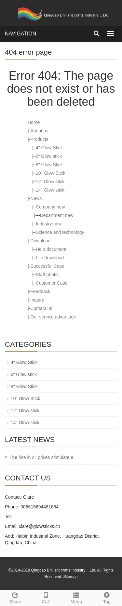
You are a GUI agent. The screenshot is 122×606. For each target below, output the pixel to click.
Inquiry (37, 300)
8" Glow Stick (49, 164)
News (36, 198)
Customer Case (51, 283)
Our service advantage (53, 316)
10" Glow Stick (50, 173)
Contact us (41, 308)
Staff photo (47, 274)
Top (106, 597)
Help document (51, 249)
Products (39, 139)
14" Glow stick (50, 190)
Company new (50, 206)
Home (34, 122)
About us (39, 130)
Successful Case (47, 266)
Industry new (48, 223)
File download (50, 257)
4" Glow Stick (49, 147)
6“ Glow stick (49, 156)
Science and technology (60, 232)
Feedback (40, 291)
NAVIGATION (20, 33)
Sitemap (70, 576)
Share (15, 597)
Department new (57, 215)
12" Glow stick (50, 181)
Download (40, 240)
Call (46, 597)
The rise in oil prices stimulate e (41, 457)
